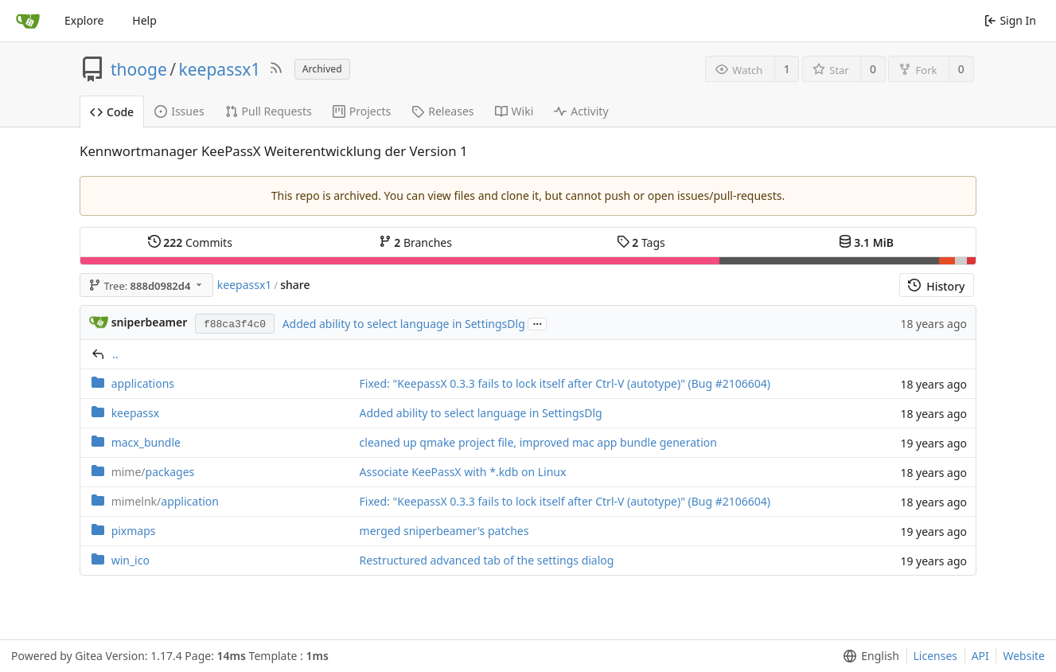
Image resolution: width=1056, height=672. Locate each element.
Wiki (514, 111)
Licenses (936, 655)
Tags (641, 242)
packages (153, 471)
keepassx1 (220, 69)
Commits (190, 242)
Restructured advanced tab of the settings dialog (487, 560)
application (165, 501)
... (537, 323)
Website (1024, 655)
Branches (415, 242)
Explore (83, 20)
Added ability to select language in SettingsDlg (404, 323)
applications (142, 383)
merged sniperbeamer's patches (444, 530)
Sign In (1010, 20)
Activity (581, 111)
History (936, 286)
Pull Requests (268, 111)
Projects (362, 111)
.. (115, 353)
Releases (442, 111)
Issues (179, 111)
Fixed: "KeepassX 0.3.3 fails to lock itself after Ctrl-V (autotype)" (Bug (537, 383)
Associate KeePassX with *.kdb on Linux (463, 471)
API (980, 655)
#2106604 (741, 383)
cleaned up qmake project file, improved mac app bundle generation (538, 442)
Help (144, 20)
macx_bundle (146, 442)
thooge (139, 69)
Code (112, 111)
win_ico (130, 560)
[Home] (28, 21)
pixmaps (133, 530)
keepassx (135, 412)
